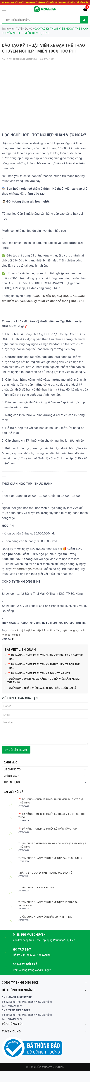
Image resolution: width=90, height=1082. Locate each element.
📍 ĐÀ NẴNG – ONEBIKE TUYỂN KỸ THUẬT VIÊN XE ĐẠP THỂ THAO (42, 666)
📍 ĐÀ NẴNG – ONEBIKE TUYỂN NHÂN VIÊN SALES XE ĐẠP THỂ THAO (44, 657)
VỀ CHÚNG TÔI (12, 769)
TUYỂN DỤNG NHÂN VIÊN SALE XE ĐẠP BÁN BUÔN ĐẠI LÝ (40, 688)
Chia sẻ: (6, 638)
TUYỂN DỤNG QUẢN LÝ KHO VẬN (36, 887)
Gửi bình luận (16, 749)
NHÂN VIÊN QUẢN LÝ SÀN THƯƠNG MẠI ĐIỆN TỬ (45, 872)
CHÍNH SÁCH (11, 775)
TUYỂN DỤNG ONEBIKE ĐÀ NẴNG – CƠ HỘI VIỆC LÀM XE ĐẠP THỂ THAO (42, 680)
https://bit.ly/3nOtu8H (28, 568)
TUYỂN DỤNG (12, 782)
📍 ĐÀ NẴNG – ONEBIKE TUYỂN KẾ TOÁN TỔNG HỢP (37, 673)
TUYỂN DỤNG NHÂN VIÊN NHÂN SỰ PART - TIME (45, 916)
